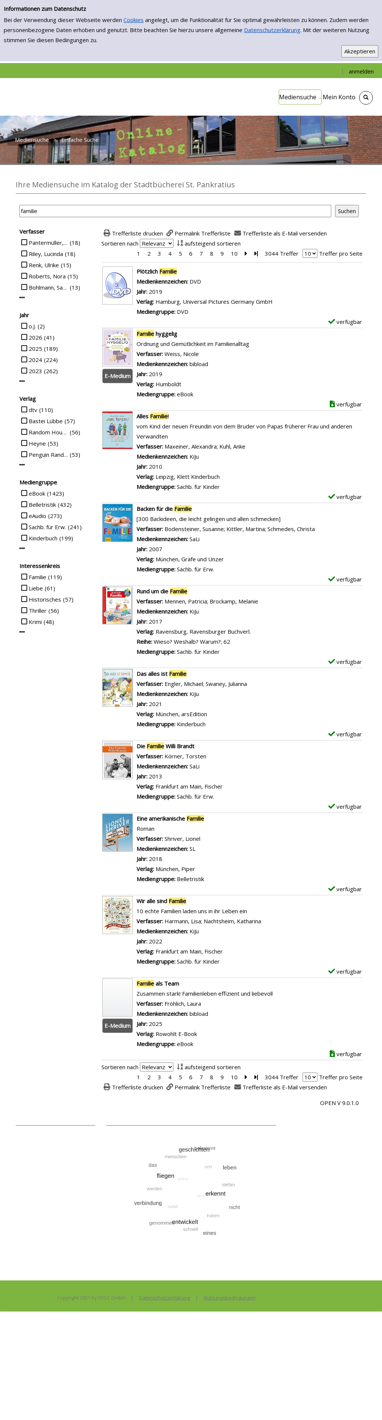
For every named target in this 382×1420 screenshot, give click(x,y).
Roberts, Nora (47, 276)
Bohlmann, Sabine (48, 287)
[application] (300, 97)
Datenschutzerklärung (272, 30)
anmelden (361, 71)
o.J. (32, 326)
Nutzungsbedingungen (230, 1297)
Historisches (45, 599)
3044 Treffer (281, 253)
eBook (37, 493)
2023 (35, 371)
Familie (37, 577)
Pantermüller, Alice (48, 242)
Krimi (35, 621)
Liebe (36, 588)
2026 (35, 337)
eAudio (37, 515)
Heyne (37, 443)
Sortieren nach (119, 243)
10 (234, 253)
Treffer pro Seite (341, 253)
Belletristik (42, 504)
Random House (48, 432)
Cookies (133, 20)
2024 (35, 359)
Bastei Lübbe (46, 421)
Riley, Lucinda (46, 254)
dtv (33, 409)
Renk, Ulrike (44, 265)
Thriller (38, 610)
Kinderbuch (43, 538)
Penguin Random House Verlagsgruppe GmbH (48, 454)
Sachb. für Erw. (47, 527)
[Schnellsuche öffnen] (366, 97)
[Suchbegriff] (175, 211)
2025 (35, 348)
